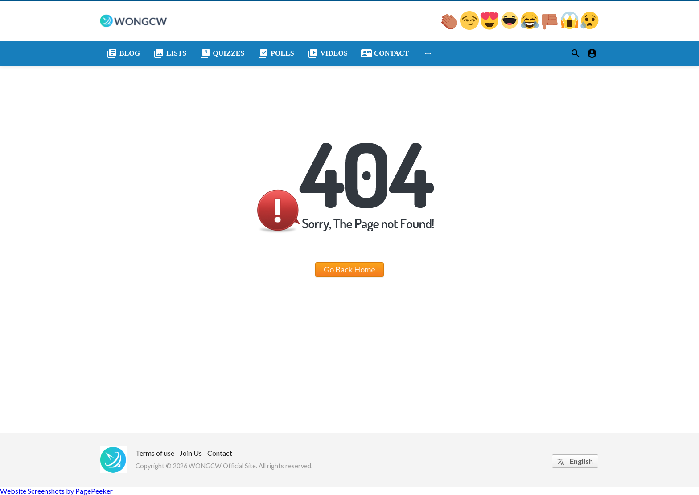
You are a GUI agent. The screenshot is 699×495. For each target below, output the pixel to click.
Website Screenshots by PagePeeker (56, 491)
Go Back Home (349, 269)
